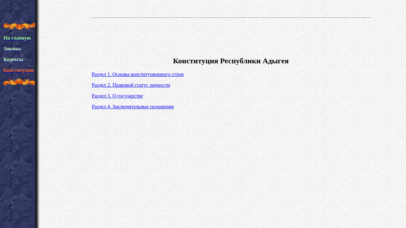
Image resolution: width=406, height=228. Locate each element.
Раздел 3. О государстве (117, 95)
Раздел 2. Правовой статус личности (131, 85)
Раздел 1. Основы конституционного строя (138, 74)
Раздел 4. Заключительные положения (133, 106)
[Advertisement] (230, 36)
